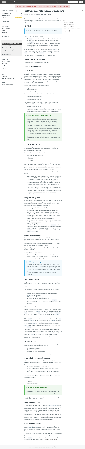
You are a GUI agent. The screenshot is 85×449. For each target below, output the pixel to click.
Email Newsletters (6, 65)
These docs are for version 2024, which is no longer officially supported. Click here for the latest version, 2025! (42, 6)
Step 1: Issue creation (69, 24)
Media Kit (12, 17)
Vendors (3, 30)
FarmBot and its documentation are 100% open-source (42, 447)
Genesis (26, 2)
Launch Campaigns (6, 61)
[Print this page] (79, 10)
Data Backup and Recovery (8, 47)
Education (45, 2)
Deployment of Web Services (9, 45)
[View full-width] (75, 10)
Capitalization (5, 76)
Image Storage (5, 52)
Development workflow (68, 22)
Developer (38, 2)
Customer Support (6, 26)
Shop (57, 2)
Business (52, 2)
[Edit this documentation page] (82, 10)
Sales (3, 74)
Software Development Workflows (10, 43)
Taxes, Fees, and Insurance (8, 78)
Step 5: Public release (69, 31)
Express (21, 2)
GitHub (64, 21)
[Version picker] (19, 11)
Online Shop (4, 32)
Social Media (4, 63)
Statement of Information (7, 84)
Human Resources (6, 28)
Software (32, 2)
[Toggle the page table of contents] (73, 19)
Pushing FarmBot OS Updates (9, 50)
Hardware (4, 38)
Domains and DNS (6, 54)
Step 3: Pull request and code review (72, 28)
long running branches (36, 221)
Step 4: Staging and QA (69, 30)
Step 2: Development (69, 26)
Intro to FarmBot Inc (6, 13)
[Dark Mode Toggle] (81, 2)
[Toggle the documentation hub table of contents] (8, 11)
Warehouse (4, 24)
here (38, 32)
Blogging (4, 67)
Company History (5, 15)
